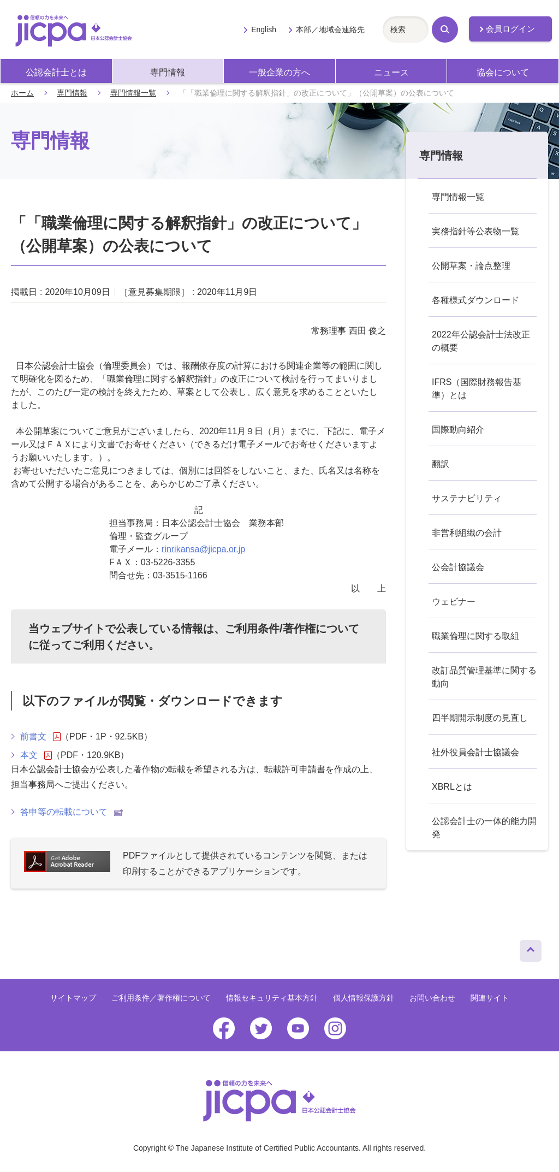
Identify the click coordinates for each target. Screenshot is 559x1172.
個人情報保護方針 (363, 997)
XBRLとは (452, 786)
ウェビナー (453, 601)
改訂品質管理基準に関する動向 (484, 677)
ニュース (391, 72)
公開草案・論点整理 (471, 265)
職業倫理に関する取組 (475, 636)
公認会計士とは (56, 72)
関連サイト (490, 997)
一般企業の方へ (279, 72)
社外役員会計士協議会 (475, 752)
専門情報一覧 (133, 92)
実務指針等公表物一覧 (475, 231)
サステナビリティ (467, 498)
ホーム (22, 92)
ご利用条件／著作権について (161, 997)
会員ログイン (510, 29)
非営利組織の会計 (467, 532)
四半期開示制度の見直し (480, 718)
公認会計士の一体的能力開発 (484, 827)
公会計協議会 (458, 567)
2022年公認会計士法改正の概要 (481, 341)
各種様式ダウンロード (475, 300)
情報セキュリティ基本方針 (272, 997)
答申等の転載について (71, 811)
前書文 (40, 737)
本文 (36, 755)
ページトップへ (531, 948)
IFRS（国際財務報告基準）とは (476, 388)
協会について (503, 72)
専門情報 (167, 72)
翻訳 (440, 464)
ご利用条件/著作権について (292, 629)
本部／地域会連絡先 (330, 29)
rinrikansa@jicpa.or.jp (203, 549)
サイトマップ (73, 997)
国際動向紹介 (458, 429)
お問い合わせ (432, 997)
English (263, 29)
